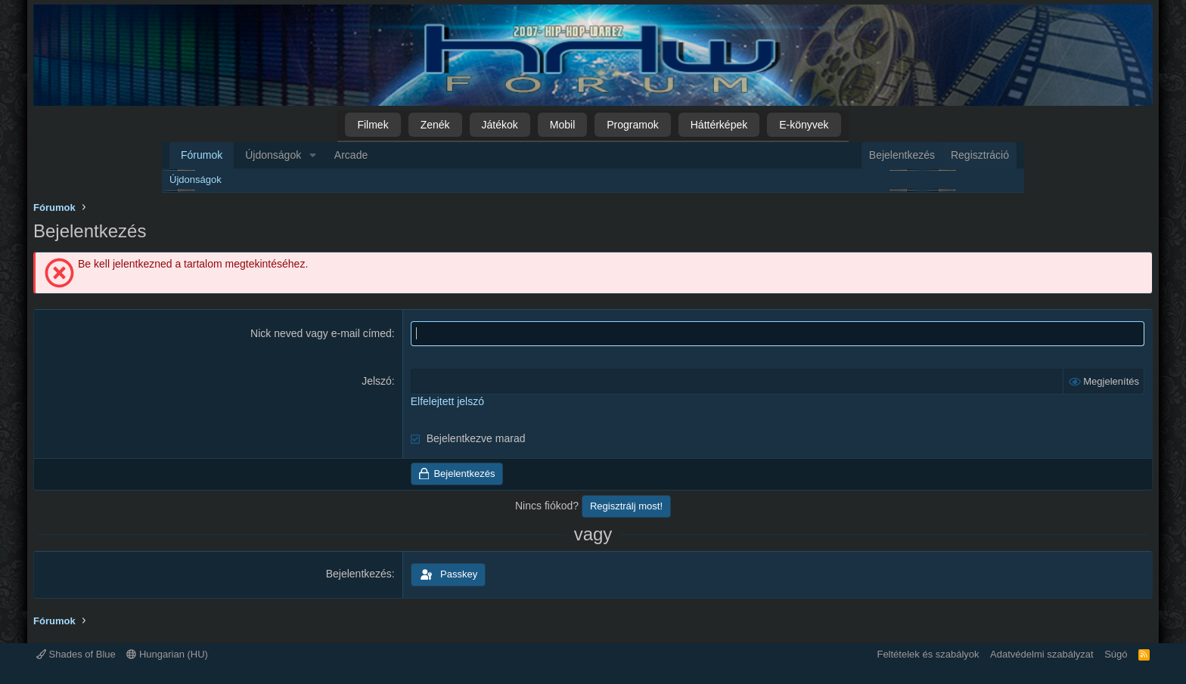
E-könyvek (803, 125)
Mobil (562, 125)
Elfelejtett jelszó (447, 401)
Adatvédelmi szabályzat (1042, 654)
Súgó (1115, 654)
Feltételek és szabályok (928, 654)
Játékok (500, 125)
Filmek (372, 125)
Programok (632, 125)
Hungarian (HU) (167, 654)
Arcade (351, 155)
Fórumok (201, 155)
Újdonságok (273, 155)
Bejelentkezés (359, 574)
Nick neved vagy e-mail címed (321, 333)
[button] (313, 155)
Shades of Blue (76, 654)
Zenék (435, 125)
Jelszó (377, 381)
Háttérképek (719, 125)
